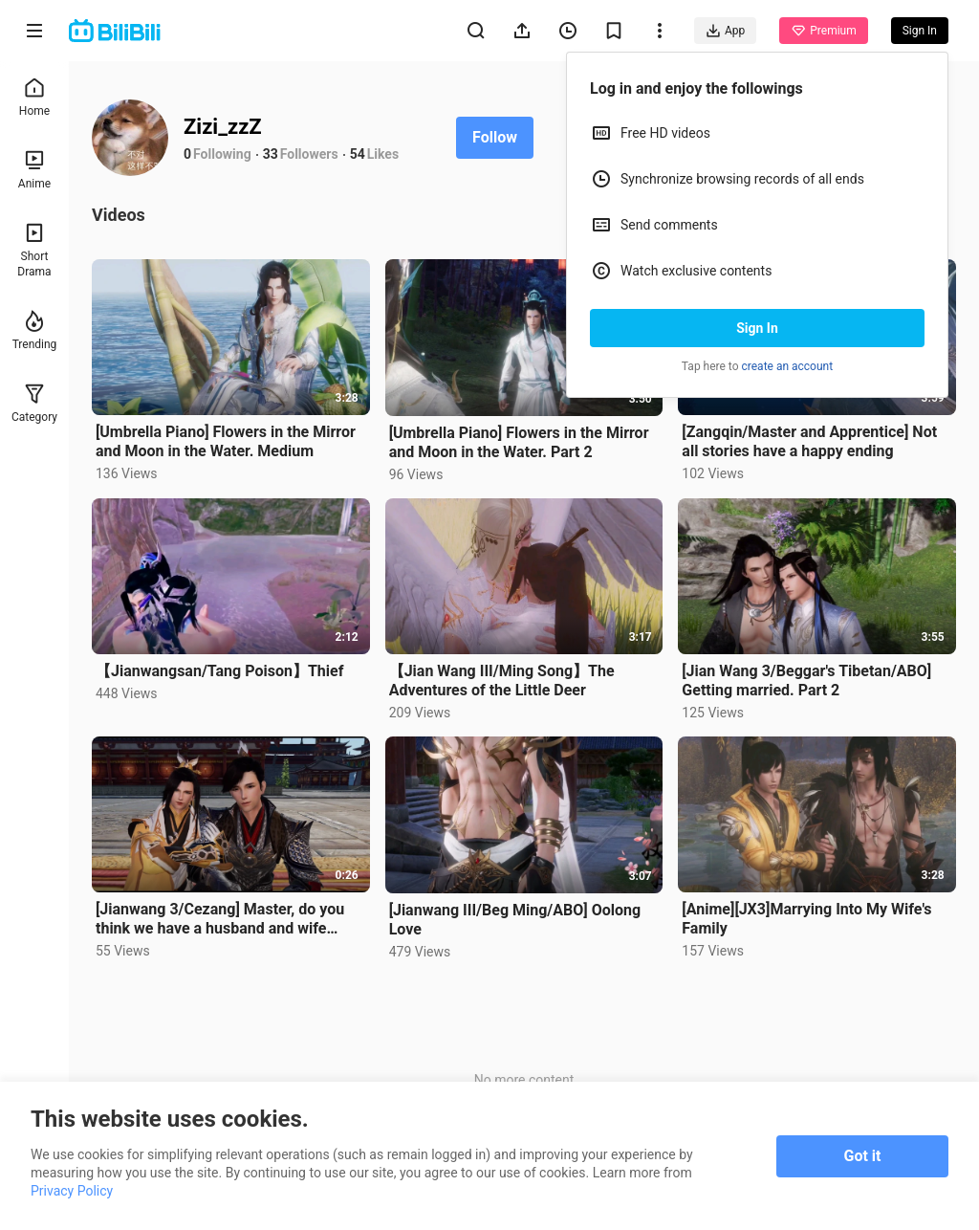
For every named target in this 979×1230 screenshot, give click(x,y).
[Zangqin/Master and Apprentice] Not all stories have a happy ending (809, 441)
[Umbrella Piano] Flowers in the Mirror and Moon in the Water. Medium (226, 441)
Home (34, 97)
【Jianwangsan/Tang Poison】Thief (219, 671)
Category (34, 403)
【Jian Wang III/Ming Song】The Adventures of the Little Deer (502, 680)
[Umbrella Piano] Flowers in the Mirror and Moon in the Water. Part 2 (519, 442)
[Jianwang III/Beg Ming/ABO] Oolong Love (515, 919)
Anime (34, 169)
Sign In (757, 328)
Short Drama (34, 250)
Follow (494, 137)
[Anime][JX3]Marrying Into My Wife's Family (806, 918)
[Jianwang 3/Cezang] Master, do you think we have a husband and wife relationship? (220, 919)
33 (270, 154)
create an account (788, 366)
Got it (862, 1156)
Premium (823, 30)
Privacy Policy (72, 1190)
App (725, 30)
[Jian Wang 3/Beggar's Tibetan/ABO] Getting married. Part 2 (806, 680)
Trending (34, 330)
